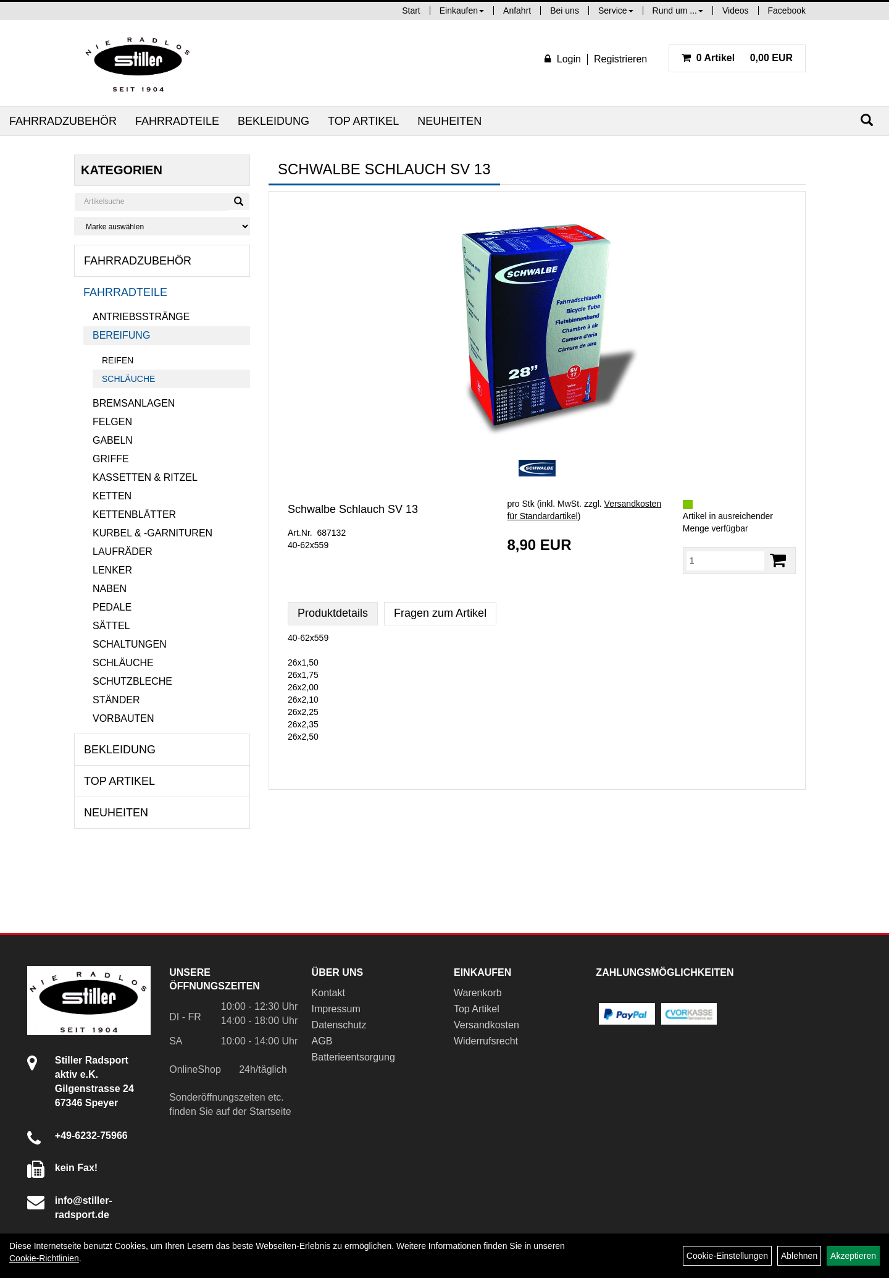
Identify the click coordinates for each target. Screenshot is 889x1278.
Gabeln (113, 440)
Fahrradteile (177, 121)
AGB (322, 1041)
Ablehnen (799, 1256)
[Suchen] (867, 120)
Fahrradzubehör (63, 121)
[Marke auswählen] (162, 226)
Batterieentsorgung (353, 1057)
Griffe (111, 459)
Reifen (117, 360)
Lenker (112, 570)
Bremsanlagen (134, 403)
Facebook (787, 10)
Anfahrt (517, 10)
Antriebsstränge (141, 316)
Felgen (112, 422)
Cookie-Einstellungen (727, 1256)
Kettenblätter (134, 514)
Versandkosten (486, 1025)
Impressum (336, 1009)
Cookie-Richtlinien (44, 1258)
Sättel (111, 625)
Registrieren (620, 59)
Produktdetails (333, 613)
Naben (110, 588)
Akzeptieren (853, 1256)
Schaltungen (130, 644)
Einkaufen (462, 10)
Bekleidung (273, 121)
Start (411, 10)
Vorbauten (123, 718)
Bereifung (121, 335)
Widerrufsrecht (486, 1041)
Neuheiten (449, 121)
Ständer (116, 700)
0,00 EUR (737, 58)
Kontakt (328, 993)
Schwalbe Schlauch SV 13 (353, 509)
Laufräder (122, 551)
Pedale (112, 607)
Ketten (112, 496)
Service (615, 10)
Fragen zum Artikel (440, 613)
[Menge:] (725, 560)
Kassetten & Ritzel (145, 477)
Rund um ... (678, 10)
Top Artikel (363, 121)
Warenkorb (478, 993)
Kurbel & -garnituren (152, 533)
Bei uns (564, 10)
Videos (735, 10)
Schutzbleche (132, 681)
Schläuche (128, 379)
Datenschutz (339, 1025)
